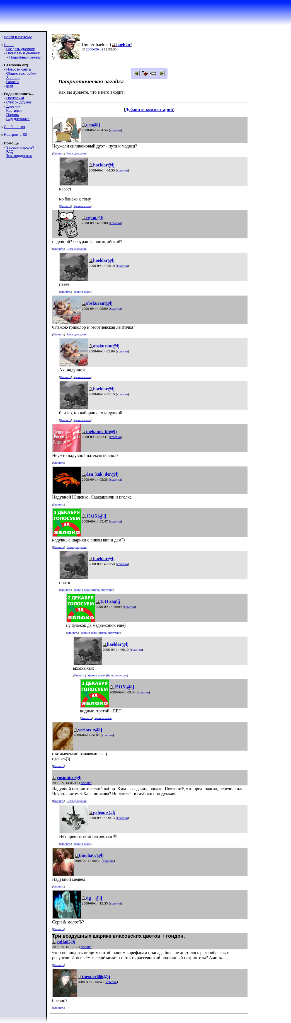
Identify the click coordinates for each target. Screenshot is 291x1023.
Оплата (12, 82)
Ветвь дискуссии (76, 153)
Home (9, 45)
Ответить (58, 153)
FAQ (9, 151)
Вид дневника (18, 119)
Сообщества (14, 127)
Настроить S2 (15, 134)
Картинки (13, 110)
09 (96, 49)
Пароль (12, 115)
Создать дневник (20, 49)
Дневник (13, 106)
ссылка (115, 130)
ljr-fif (9, 86)
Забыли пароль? (20, 147)
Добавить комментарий (149, 109)
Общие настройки (21, 73)
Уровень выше (82, 206)
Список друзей (18, 102)
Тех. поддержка (19, 156)
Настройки (15, 98)
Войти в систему (17, 37)
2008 (89, 49)
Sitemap (13, 78)
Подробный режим (24, 57)
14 (101, 49)
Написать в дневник (23, 53)
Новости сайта (18, 69)
